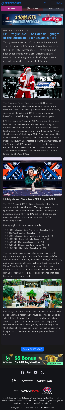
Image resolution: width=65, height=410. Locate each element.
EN (45, 3)
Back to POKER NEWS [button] (32, 349)
